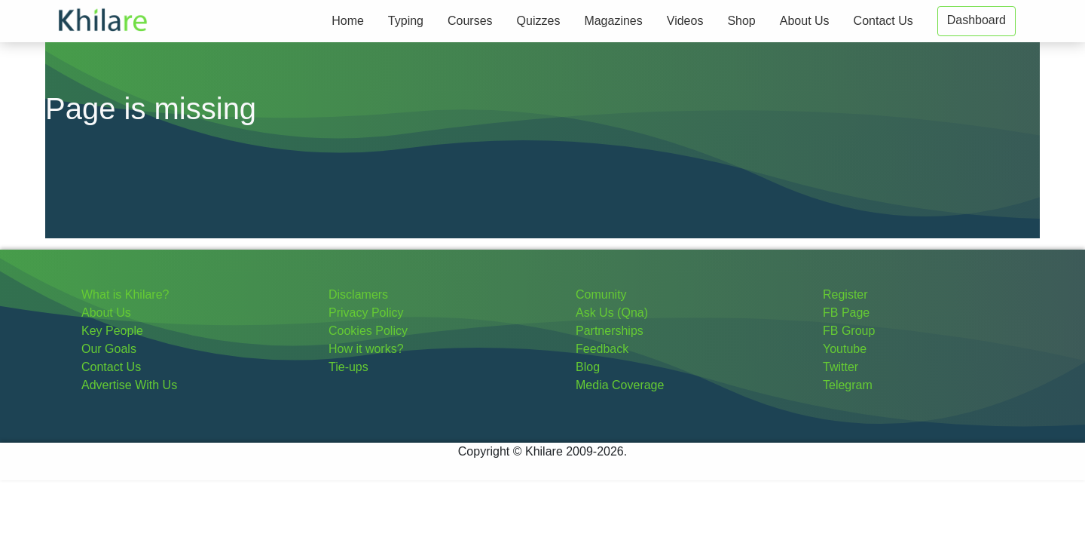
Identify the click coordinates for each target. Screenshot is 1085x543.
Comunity (601, 294)
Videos (685, 20)
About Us (805, 20)
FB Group (849, 330)
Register (845, 294)
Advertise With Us (129, 385)
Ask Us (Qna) (612, 312)
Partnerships (609, 330)
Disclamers (358, 294)
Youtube (844, 348)
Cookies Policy (368, 330)
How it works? (366, 348)
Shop (741, 20)
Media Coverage (620, 385)
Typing (405, 20)
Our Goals (108, 348)
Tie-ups (348, 366)
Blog (588, 366)
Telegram (848, 385)
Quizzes (539, 20)
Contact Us (883, 20)
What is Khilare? (125, 294)
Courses (470, 20)
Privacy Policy (366, 312)
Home (348, 20)
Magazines (613, 20)
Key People (112, 330)
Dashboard (976, 20)
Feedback (602, 348)
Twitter (840, 366)
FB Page (846, 312)
